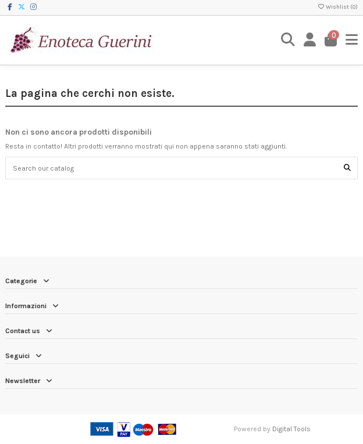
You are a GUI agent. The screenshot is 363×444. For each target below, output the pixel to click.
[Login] (310, 40)
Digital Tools (291, 429)
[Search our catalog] (347, 168)
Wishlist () (337, 6)
